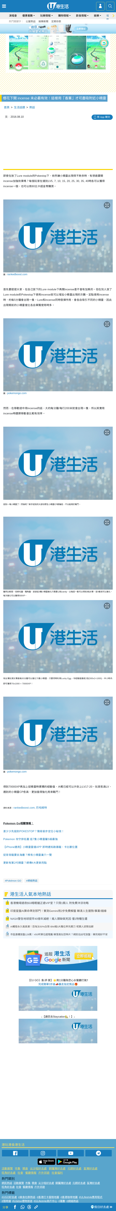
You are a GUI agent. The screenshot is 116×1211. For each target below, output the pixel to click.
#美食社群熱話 (26, 1197)
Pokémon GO (13, 880)
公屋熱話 (31, 21)
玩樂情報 (45, 15)
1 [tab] (50, 28)
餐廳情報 (30, 1172)
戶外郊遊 (43, 1172)
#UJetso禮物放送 (22, 1201)
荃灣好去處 (90, 1168)
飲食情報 (81, 15)
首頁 (7, 107)
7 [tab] (57, 32)
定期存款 (56, 21)
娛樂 (96, 15)
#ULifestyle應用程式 (90, 1197)
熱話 (32, 107)
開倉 (25, 1168)
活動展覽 (7, 1168)
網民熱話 (7, 1183)
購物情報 (63, 15)
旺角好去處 (9, 1172)
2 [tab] (54, 28)
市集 (17, 1168)
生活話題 (19, 107)
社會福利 (57, 1172)
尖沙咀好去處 (38, 1168)
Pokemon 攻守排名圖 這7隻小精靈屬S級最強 (30, 839)
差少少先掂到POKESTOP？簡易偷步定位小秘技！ (33, 831)
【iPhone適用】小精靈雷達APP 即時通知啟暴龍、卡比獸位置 (40, 847)
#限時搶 (6, 1201)
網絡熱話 (32, 880)
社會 (20, 1172)
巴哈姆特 (41, 807)
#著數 (61, 1201)
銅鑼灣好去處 (57, 1168)
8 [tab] (60, 32)
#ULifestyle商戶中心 (45, 1201)
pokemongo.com (17, 393)
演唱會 (13, 15)
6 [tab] (67, 28)
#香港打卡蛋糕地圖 (48, 1197)
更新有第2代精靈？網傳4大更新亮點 (25, 862)
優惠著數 (27, 15)
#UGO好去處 (9, 1197)
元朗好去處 (74, 1168)
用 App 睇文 (103, 117)
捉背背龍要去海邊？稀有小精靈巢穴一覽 (27, 855)
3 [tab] (57, 28)
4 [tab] (60, 28)
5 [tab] (63, 28)
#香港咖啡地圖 (69, 1197)
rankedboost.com (17, 274)
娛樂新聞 (43, 21)
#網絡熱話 (72, 1201)
